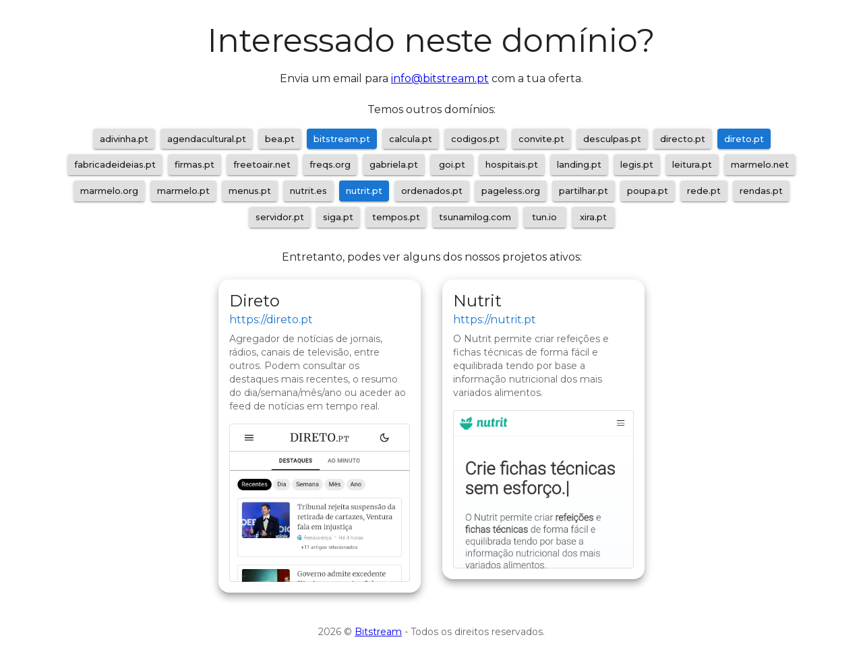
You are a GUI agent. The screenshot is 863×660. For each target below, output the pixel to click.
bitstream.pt (342, 138)
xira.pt (593, 216)
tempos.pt (396, 216)
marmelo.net (760, 164)
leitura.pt (692, 164)
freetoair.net (262, 164)
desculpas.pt (612, 138)
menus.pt (250, 190)
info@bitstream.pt (440, 78)
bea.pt (280, 138)
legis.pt (636, 164)
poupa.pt (647, 190)
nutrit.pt (364, 190)
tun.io (544, 216)
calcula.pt (410, 138)
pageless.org (510, 190)
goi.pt (452, 164)
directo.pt (682, 138)
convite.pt (541, 138)
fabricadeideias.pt (115, 164)
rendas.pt (761, 190)
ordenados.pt (432, 190)
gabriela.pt (393, 164)
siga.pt (338, 216)
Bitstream (378, 632)
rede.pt (704, 190)
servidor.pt (280, 216)
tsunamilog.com (475, 216)
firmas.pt (194, 164)
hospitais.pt (511, 164)
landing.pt (579, 164)
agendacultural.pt (206, 138)
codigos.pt (475, 138)
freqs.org (330, 164)
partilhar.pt (583, 190)
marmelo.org (109, 190)
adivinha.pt (124, 138)
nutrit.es (308, 190)
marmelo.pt (183, 190)
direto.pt (744, 138)
